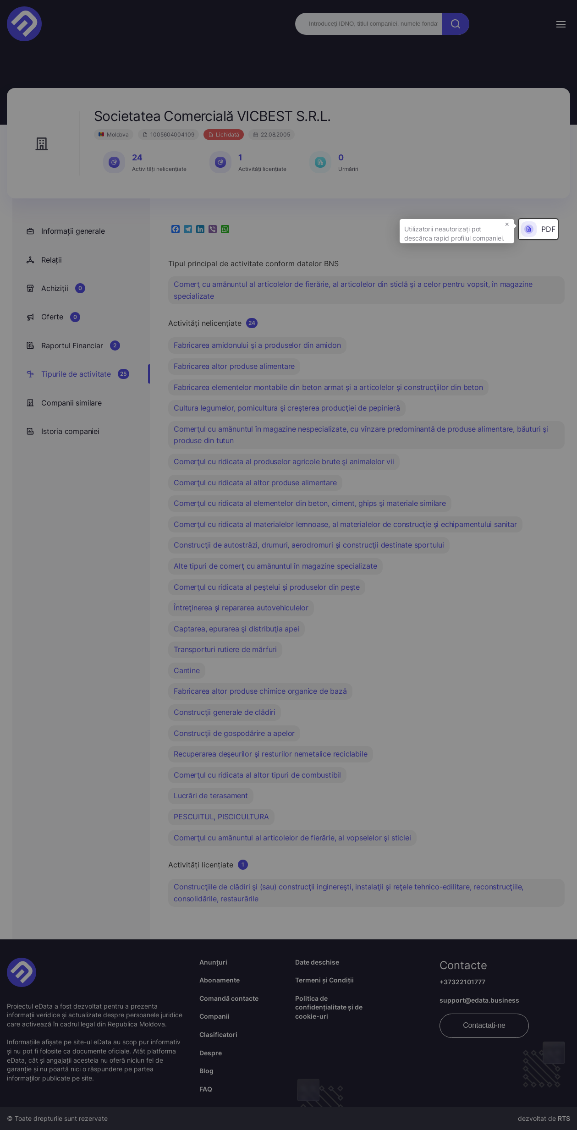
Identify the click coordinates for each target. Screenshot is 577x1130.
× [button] (507, 223)
